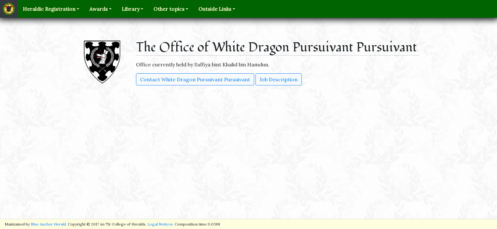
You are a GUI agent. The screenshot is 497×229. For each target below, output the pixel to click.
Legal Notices (160, 224)
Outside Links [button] (214, 9)
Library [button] (130, 9)
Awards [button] (98, 9)
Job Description (279, 79)
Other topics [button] (168, 9)
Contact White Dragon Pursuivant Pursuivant (195, 79)
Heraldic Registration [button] (49, 9)
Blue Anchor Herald (48, 224)
